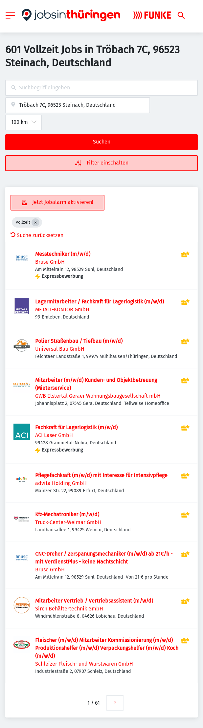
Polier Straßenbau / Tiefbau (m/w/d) (79, 341)
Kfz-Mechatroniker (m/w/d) (67, 514)
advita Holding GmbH (61, 483)
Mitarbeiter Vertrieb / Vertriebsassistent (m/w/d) (94, 601)
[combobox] (101, 88)
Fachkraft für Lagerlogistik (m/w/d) (76, 427)
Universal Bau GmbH (59, 349)
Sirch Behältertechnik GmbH (69, 609)
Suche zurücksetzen (37, 235)
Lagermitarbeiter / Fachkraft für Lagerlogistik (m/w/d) (99, 301)
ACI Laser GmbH (54, 435)
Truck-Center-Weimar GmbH (68, 522)
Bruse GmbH (50, 262)
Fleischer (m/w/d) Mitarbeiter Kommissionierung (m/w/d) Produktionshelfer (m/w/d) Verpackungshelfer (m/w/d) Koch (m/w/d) (106, 648)
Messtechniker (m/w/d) (62, 254)
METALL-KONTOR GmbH (62, 309)
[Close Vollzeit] (35, 222)
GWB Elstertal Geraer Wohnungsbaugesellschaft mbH (98, 396)
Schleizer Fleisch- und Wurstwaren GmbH (84, 664)
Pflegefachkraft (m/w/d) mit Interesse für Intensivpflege (101, 475)
